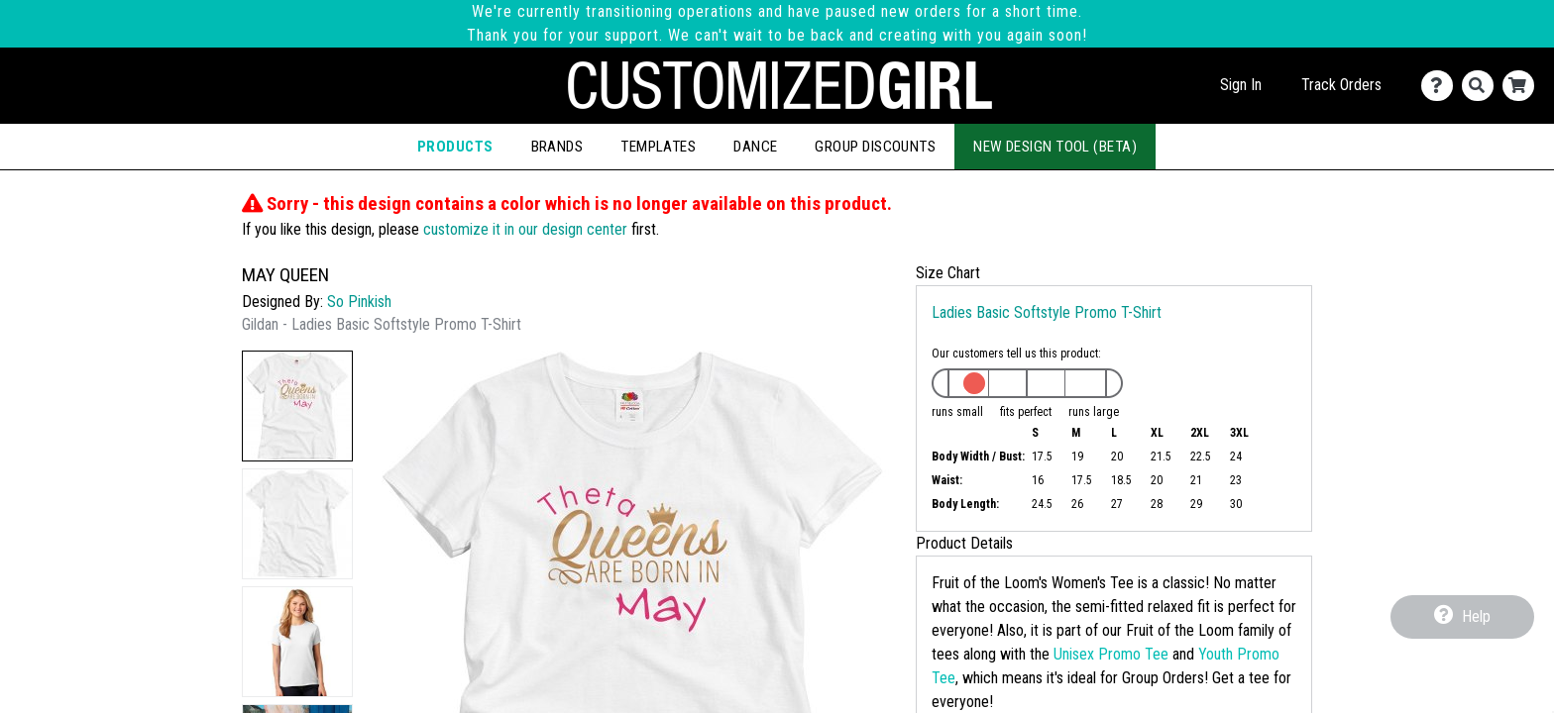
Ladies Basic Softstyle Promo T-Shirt (1047, 312)
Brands (557, 146)
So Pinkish (359, 301)
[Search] (1482, 85)
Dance (755, 146)
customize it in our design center (525, 229)
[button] (297, 406)
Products (455, 146)
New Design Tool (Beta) (1055, 146)
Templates (658, 146)
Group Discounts (875, 146)
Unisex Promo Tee (1111, 654)
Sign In (1241, 84)
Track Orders (1341, 84)
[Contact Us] (1441, 85)
